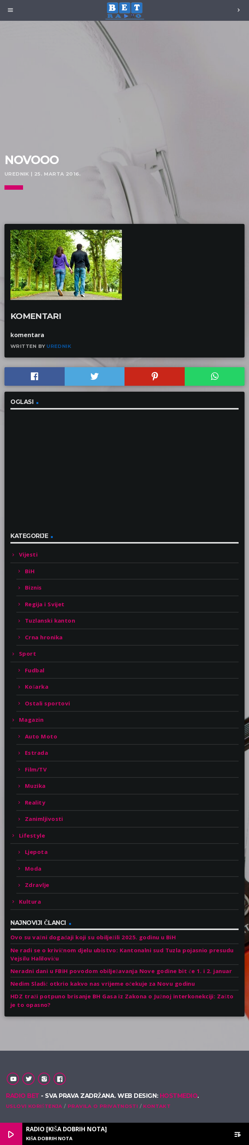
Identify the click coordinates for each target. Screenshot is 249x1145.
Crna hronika (43, 637)
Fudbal (35, 670)
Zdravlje (37, 884)
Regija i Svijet (45, 604)
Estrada (36, 752)
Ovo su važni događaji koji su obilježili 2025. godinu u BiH (93, 937)
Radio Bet (22, 1095)
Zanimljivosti (44, 818)
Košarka (36, 686)
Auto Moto (41, 736)
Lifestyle (32, 835)
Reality (35, 802)
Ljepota (36, 851)
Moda (33, 868)
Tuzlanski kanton (50, 620)
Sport (27, 653)
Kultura (30, 901)
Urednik (58, 346)
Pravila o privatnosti (103, 1106)
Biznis (33, 587)
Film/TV (36, 769)
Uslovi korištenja (34, 1106)
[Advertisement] (124, 97)
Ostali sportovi (47, 703)
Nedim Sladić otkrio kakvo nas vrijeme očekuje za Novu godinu (102, 983)
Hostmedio (179, 1095)
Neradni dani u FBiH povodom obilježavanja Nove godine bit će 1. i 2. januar (121, 971)
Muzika (35, 785)
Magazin (31, 719)
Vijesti (28, 554)
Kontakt (157, 1106)
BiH (30, 571)
